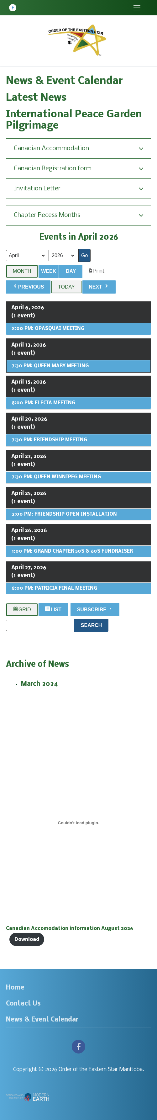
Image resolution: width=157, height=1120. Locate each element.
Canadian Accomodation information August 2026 (69, 928)
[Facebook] (12, 7)
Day (71, 270)
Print (96, 272)
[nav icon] (137, 7)
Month (22, 270)
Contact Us (23, 1004)
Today (66, 286)
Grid (22, 609)
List (54, 609)
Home (15, 988)
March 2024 (39, 684)
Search (94, 624)
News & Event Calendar (42, 1019)
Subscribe (95, 609)
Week (48, 270)
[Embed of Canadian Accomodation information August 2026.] (78, 823)
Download (26, 939)
